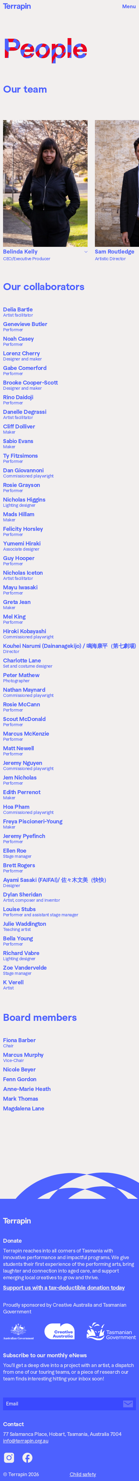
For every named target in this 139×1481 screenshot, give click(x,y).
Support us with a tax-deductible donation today (64, 1287)
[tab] (45, 252)
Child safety (83, 1474)
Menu (129, 6)
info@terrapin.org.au (25, 1441)
